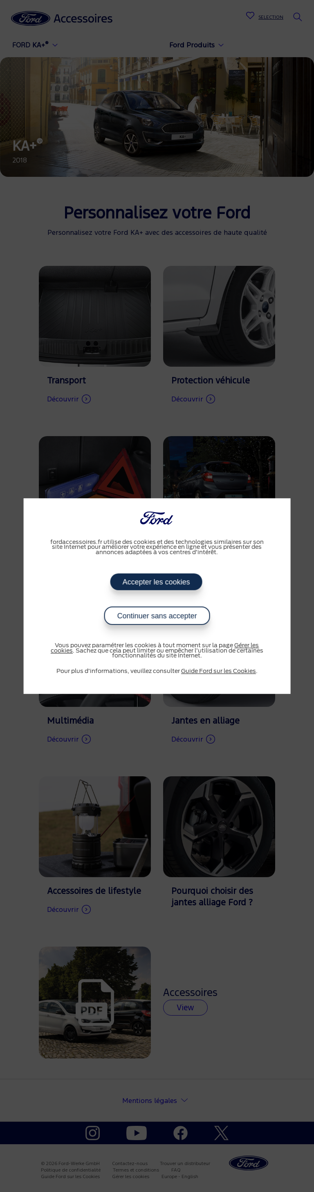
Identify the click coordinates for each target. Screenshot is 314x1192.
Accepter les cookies (156, 582)
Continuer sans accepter (157, 616)
